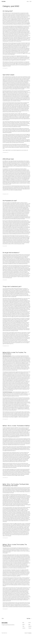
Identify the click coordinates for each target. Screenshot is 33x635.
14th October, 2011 (5, 68)
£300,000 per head (8, 159)
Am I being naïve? (8, 11)
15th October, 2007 (5, 477)
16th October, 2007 (5, 419)
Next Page (29, 618)
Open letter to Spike (8, 74)
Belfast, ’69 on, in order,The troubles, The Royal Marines (15, 545)
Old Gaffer (4, 1)
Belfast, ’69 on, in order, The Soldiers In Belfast (16, 425)
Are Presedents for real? (10, 200)
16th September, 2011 (5, 152)
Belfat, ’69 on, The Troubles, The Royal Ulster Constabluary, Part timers (16, 484)
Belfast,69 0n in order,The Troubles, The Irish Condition (14, 353)
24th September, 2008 (6, 345)
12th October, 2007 (5, 537)
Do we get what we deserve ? (11, 252)
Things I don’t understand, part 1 (12, 286)
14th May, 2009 (5, 279)
